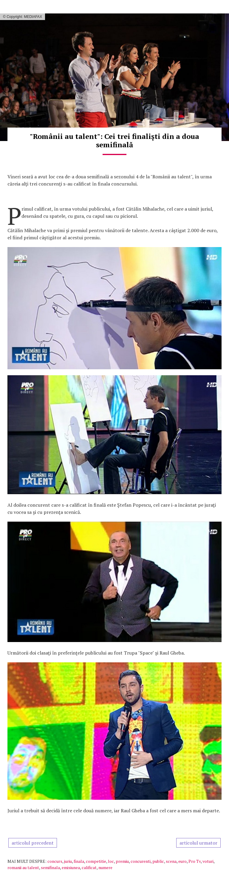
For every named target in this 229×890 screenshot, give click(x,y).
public (158, 861)
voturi (207, 861)
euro (182, 861)
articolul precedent (33, 843)
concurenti (141, 861)
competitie (96, 861)
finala (79, 861)
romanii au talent (23, 867)
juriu (68, 861)
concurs (54, 861)
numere (105, 867)
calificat (89, 867)
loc (111, 861)
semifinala (50, 867)
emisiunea (71, 867)
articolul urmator (198, 843)
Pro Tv (194, 861)
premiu (122, 861)
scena (171, 861)
